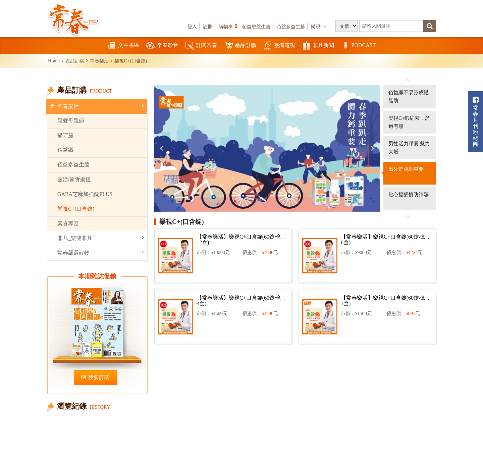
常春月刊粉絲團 (476, 121)
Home (54, 60)
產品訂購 (240, 45)
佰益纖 (65, 150)
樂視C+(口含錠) (75, 209)
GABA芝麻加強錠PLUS (84, 194)
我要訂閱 (96, 377)
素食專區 (68, 223)
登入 (192, 26)
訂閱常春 (201, 45)
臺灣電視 (279, 45)
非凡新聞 (318, 45)
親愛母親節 (70, 120)
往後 (408, 216)
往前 (408, 80)
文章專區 (123, 45)
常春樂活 (99, 60)
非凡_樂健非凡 (100, 238)
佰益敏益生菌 (256, 26)
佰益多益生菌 (291, 26)
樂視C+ (318, 26)
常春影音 (162, 45)
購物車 (228, 26)
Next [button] (371, 148)
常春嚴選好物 (100, 252)
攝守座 (65, 135)
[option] (267, 148)
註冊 (207, 26)
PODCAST (358, 45)
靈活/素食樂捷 (74, 179)
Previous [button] (162, 148)
